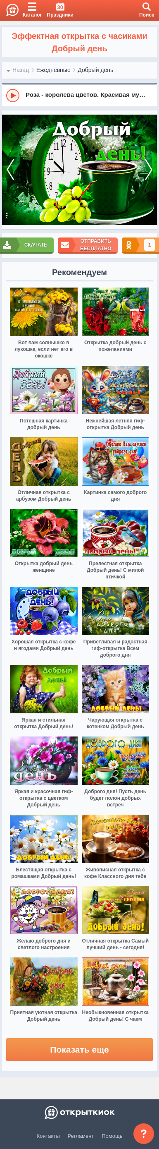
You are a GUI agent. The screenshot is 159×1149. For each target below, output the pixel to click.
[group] (79, 95)
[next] (148, 170)
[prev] (10, 170)
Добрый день (95, 70)
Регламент (81, 1136)
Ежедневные (53, 70)
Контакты (48, 1136)
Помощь (112, 1136)
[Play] (12, 95)
